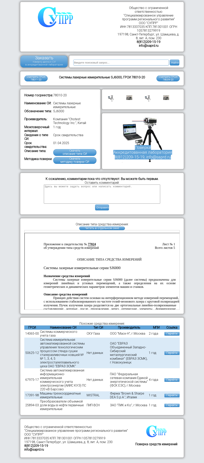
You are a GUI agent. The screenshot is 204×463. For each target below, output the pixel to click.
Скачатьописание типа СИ (75, 152)
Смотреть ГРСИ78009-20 (168, 78)
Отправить (102, 211)
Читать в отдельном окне (102, 231)
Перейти (171, 337)
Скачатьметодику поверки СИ (74, 160)
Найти (175, 62)
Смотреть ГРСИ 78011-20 (36, 78)
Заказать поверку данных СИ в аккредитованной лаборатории (44, 61)
